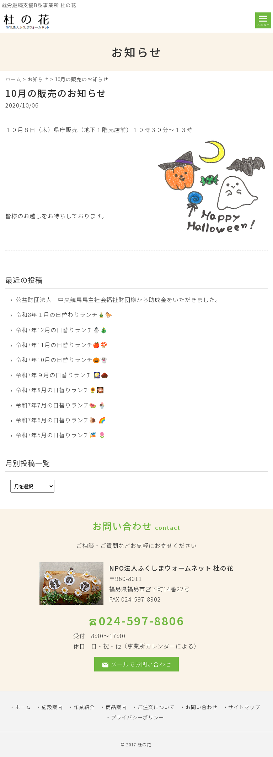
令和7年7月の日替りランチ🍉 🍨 (61, 405)
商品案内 (116, 707)
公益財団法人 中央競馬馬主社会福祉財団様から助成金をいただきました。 (118, 299)
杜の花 (144, 744)
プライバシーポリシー (137, 717)
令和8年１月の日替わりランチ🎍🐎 (64, 314)
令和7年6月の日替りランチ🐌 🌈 (61, 420)
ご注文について (156, 707)
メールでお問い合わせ (136, 664)
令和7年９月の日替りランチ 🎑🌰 (62, 375)
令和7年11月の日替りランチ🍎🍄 (62, 345)
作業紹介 (84, 707)
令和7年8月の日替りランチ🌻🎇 (60, 390)
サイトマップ (244, 707)
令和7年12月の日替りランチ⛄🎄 (62, 330)
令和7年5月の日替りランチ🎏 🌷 (61, 435)
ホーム (13, 79)
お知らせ (38, 79)
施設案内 (52, 707)
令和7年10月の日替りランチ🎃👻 (62, 359)
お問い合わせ (202, 707)
